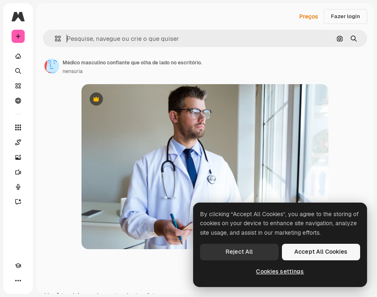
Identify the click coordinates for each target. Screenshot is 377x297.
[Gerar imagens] (18, 157)
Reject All (239, 251)
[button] (54, 38)
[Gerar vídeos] (18, 172)
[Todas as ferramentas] (18, 127)
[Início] (18, 56)
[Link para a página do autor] (51, 66)
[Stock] (18, 85)
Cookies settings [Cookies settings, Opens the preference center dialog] (280, 271)
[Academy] (18, 265)
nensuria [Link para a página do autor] (73, 71)
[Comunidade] (18, 100)
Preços (308, 16)
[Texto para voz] (18, 186)
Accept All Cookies (321, 251)
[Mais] (18, 280)
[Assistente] (18, 201)
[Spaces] (18, 142)
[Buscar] (18, 71)
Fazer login (345, 16)
